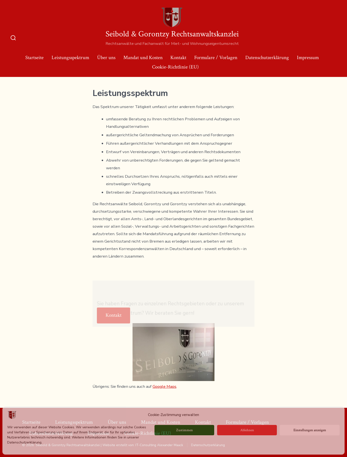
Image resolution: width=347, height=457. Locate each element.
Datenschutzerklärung (267, 57)
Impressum (308, 57)
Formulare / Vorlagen (215, 57)
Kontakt (178, 57)
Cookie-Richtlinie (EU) (175, 67)
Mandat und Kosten (143, 57)
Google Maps (164, 386)
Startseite (34, 57)
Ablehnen (247, 430)
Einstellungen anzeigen (310, 430)
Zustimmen (184, 430)
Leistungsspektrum (70, 57)
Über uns (106, 57)
